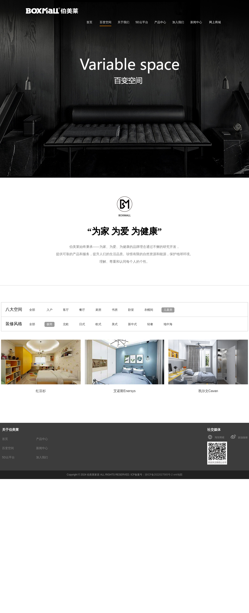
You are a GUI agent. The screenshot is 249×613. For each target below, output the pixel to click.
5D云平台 (142, 22)
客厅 (66, 309)
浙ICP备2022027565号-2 (159, 474)
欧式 (98, 324)
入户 (49, 309)
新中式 (132, 324)
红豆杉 (41, 391)
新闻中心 (196, 22)
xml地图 (177, 474)
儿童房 (168, 309)
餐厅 (82, 309)
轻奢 (150, 324)
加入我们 (178, 22)
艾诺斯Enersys (124, 391)
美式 (115, 324)
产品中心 (160, 22)
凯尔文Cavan (208, 391)
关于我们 (123, 22)
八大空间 (13, 309)
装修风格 (13, 323)
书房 (115, 309)
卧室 (131, 309)
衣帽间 (148, 309)
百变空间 (105, 22)
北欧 (66, 324)
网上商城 (215, 22)
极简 (49, 324)
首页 (89, 22)
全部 (32, 309)
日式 (82, 324)
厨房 (98, 309)
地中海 (168, 324)
